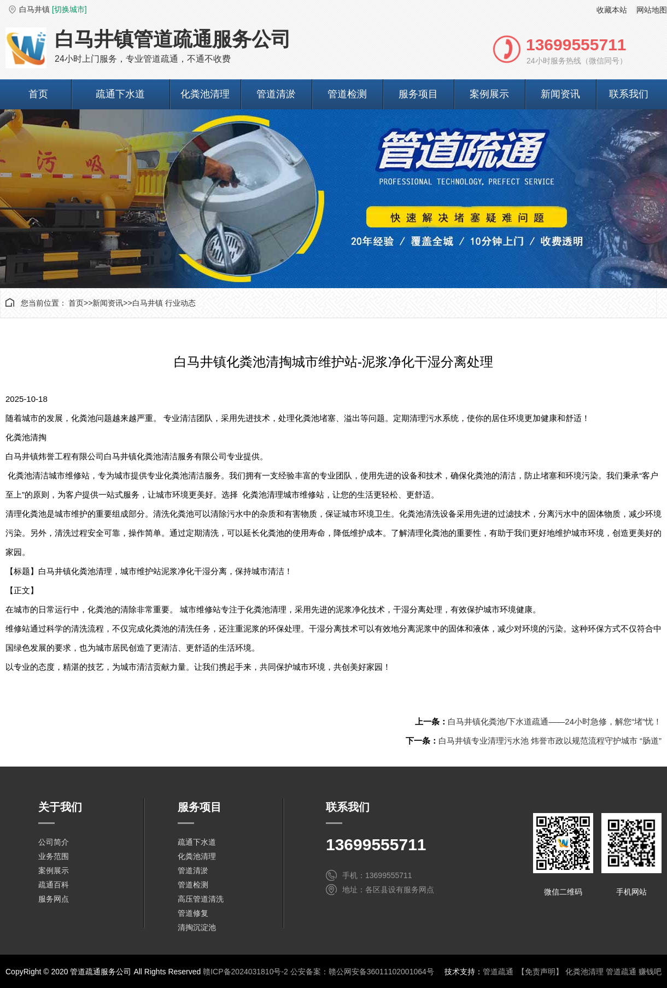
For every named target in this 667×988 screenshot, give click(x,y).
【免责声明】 (540, 971)
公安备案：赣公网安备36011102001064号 (362, 971)
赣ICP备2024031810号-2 (245, 971)
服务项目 (418, 94)
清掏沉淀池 (197, 927)
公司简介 (53, 842)
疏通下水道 (120, 94)
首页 (38, 94)
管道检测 (347, 94)
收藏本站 (611, 9)
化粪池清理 (205, 94)
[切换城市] (69, 9)
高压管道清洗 (201, 899)
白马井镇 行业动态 (164, 303)
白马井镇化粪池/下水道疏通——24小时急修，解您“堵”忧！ (555, 721)
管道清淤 (276, 94)
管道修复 (193, 913)
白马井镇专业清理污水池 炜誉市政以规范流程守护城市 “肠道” (550, 740)
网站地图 (651, 9)
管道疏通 (498, 971)
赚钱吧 (650, 971)
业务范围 (53, 856)
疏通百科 (53, 884)
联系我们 (628, 94)
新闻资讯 (560, 94)
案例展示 (489, 94)
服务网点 (53, 899)
